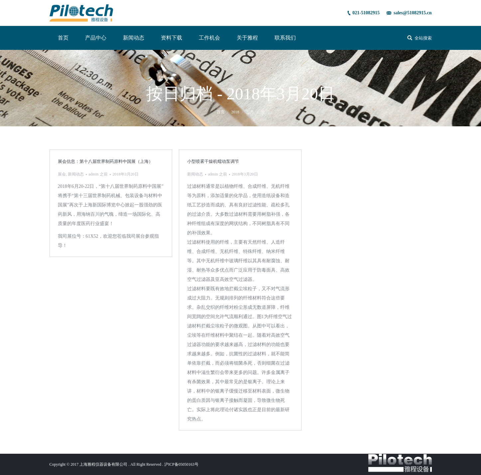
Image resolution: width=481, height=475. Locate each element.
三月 (250, 112)
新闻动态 (76, 174)
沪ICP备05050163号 (181, 464)
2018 (235, 112)
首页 (221, 112)
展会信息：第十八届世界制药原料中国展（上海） (105, 161)
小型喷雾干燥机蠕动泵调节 (213, 161)
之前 (98, 174)
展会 (62, 174)
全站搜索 (423, 38)
